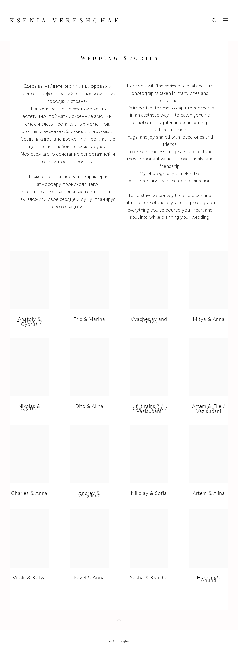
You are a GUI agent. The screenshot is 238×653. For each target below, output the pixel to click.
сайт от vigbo (119, 641)
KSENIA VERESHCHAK (65, 20)
